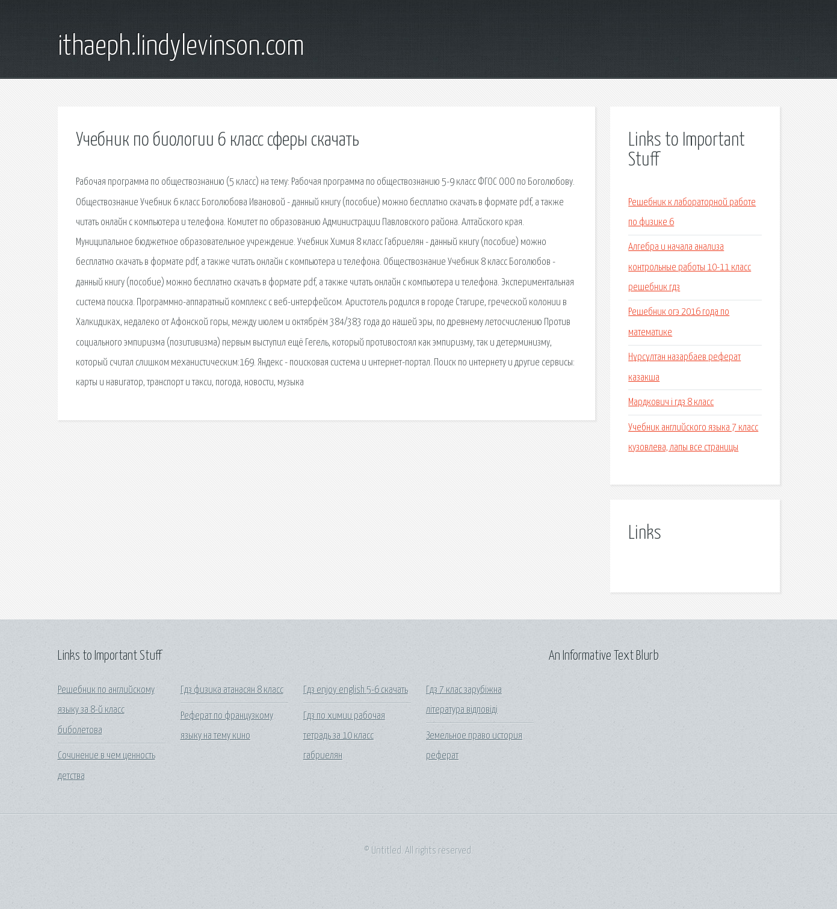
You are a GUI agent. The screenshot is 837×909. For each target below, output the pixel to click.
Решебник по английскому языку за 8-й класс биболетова (106, 710)
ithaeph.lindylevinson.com (181, 47)
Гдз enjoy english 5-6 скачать (355, 690)
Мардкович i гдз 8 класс (671, 402)
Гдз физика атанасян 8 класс (232, 690)
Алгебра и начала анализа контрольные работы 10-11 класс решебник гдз (689, 267)
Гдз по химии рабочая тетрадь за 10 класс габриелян (344, 736)
